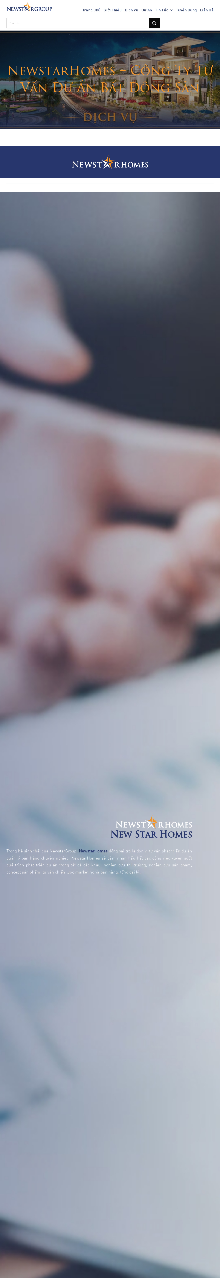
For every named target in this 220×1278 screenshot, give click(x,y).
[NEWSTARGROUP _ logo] (29, 4)
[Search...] (77, 23)
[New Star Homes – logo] (110, 157)
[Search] (154, 23)
